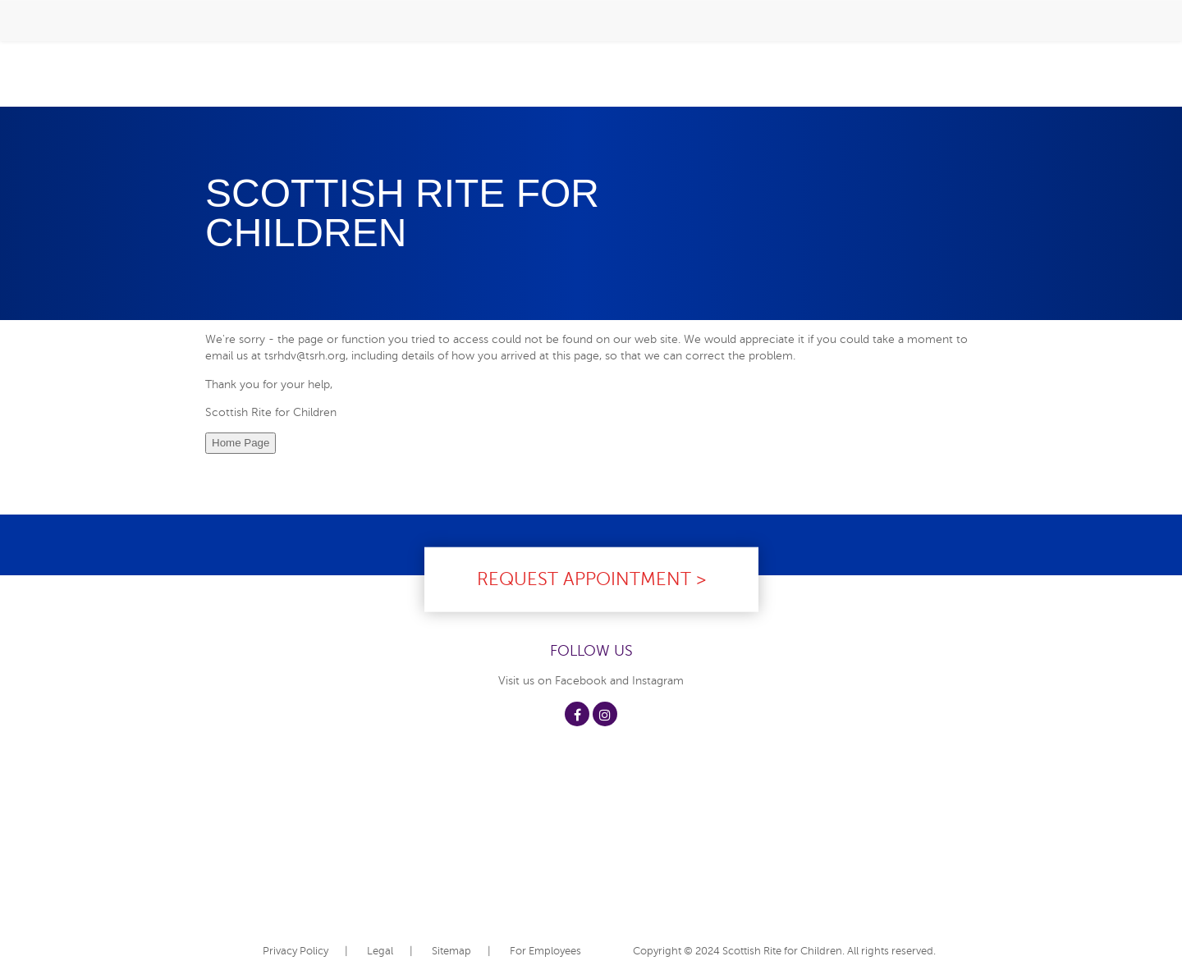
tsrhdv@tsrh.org (305, 356)
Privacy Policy (295, 951)
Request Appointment (584, 578)
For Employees (545, 951)
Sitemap (451, 951)
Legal (380, 951)
